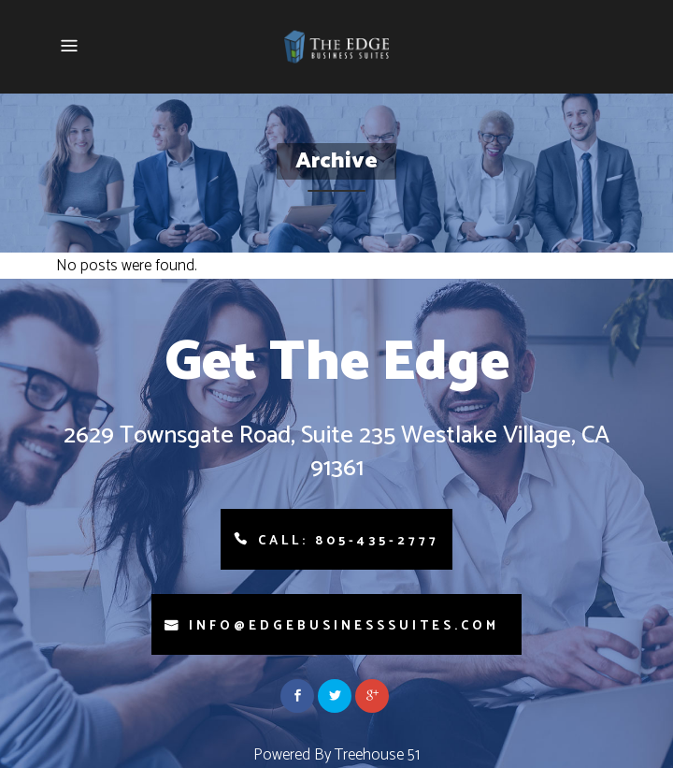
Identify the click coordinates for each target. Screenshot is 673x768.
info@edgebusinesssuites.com (344, 626)
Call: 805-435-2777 (348, 541)
